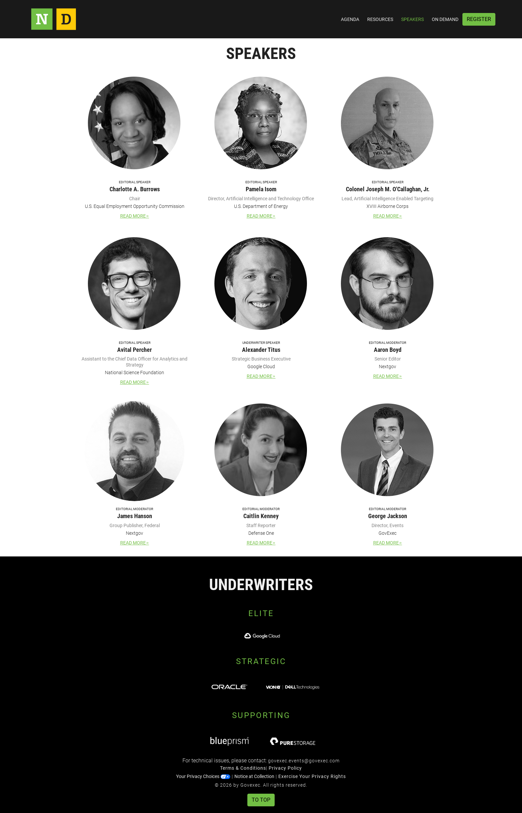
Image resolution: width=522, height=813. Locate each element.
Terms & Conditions (243, 768)
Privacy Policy (285, 768)
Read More (134, 216)
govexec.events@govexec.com (304, 760)
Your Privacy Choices (203, 776)
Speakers (412, 19)
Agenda (350, 19)
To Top (261, 800)
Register (479, 19)
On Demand (445, 19)
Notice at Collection (254, 776)
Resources (380, 19)
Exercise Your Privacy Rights (312, 776)
